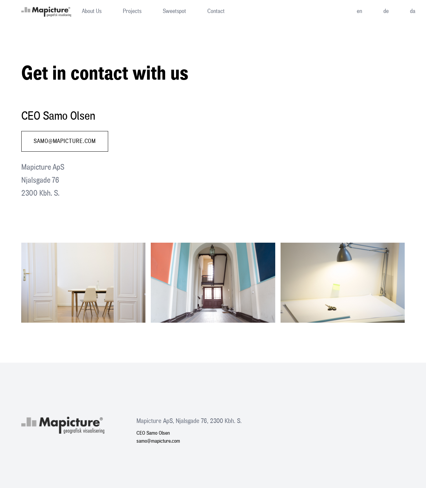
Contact (216, 11)
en (359, 11)
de (386, 11)
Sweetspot (174, 11)
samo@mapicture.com (65, 141)
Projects (132, 11)
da (412, 11)
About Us (92, 11)
